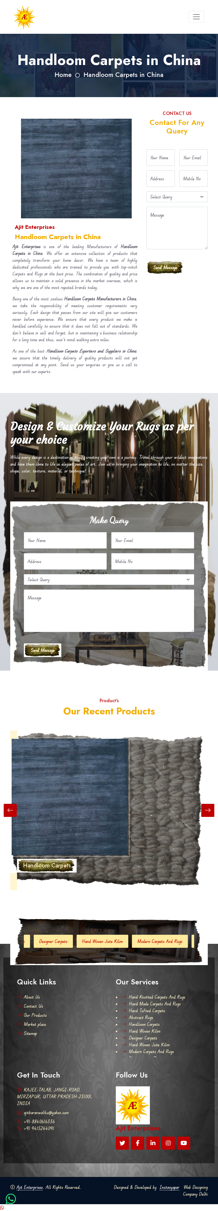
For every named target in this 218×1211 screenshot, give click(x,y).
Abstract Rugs (137, 1017)
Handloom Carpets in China (123, 75)
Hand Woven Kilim (141, 1031)
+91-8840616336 (36, 1121)
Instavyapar (169, 1187)
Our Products (32, 1015)
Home (63, 75)
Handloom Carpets (141, 1024)
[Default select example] (177, 196)
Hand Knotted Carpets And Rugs (153, 997)
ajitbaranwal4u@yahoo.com (43, 1112)
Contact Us (30, 1006)
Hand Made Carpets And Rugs (151, 1004)
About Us (28, 997)
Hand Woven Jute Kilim (107, 941)
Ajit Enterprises (29, 1187)
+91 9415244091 (35, 1128)
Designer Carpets (59, 941)
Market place (31, 1024)
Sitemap (27, 1033)
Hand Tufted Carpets (143, 1010)
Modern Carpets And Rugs (165, 941)
